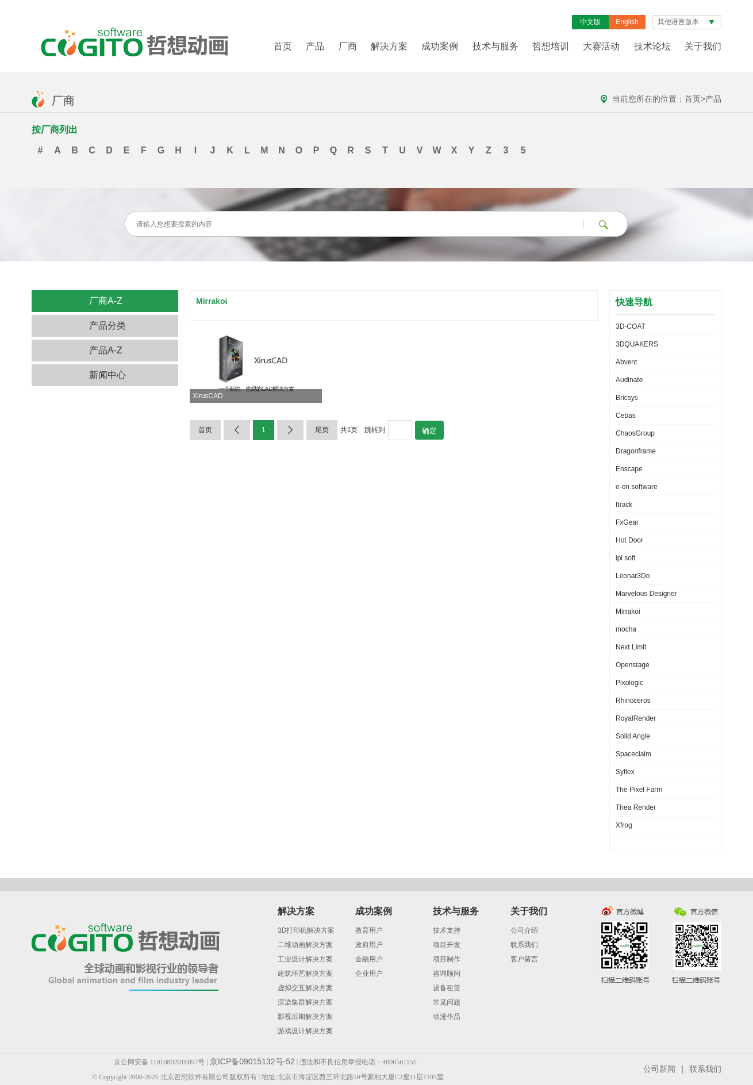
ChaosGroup (635, 433)
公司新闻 (659, 1069)
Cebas (626, 415)
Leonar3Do (633, 576)
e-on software (637, 487)
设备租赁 (446, 988)
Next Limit (631, 647)
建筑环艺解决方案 (305, 973)
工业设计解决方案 (305, 959)
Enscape (629, 469)
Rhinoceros (633, 701)
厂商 (348, 46)
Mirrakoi (628, 611)
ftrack (624, 505)
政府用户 (369, 945)
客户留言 (524, 959)
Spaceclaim (633, 754)
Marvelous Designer (646, 594)
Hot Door (629, 540)
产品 (315, 46)
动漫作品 (446, 1017)
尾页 (322, 430)
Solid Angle (633, 736)
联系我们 (524, 945)
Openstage (633, 665)
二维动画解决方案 (305, 945)
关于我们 (703, 46)
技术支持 (446, 930)
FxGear (627, 522)
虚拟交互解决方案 (305, 988)
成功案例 (439, 46)
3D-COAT (631, 326)
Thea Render (636, 807)
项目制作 (446, 959)
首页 (283, 46)
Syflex (625, 772)
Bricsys (627, 398)
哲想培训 (550, 46)
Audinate (629, 380)
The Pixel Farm (639, 790)
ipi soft (626, 558)
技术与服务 (495, 46)
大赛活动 (601, 46)
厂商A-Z (105, 301)
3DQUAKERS (637, 344)
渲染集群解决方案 (305, 1002)
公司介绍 (524, 930)
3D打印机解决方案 (306, 930)
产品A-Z (105, 350)
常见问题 (446, 1002)
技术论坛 (652, 46)
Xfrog (624, 825)
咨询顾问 (446, 973)
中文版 (590, 22)
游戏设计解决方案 (305, 1031)
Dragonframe (636, 451)
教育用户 (369, 930)
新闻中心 (107, 375)
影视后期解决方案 (305, 1017)
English (627, 22)
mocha (626, 629)
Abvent (626, 362)
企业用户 (369, 973)
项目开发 (446, 945)
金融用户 (369, 959)
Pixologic (629, 683)
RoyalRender (636, 718)
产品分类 (107, 325)
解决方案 (389, 46)
